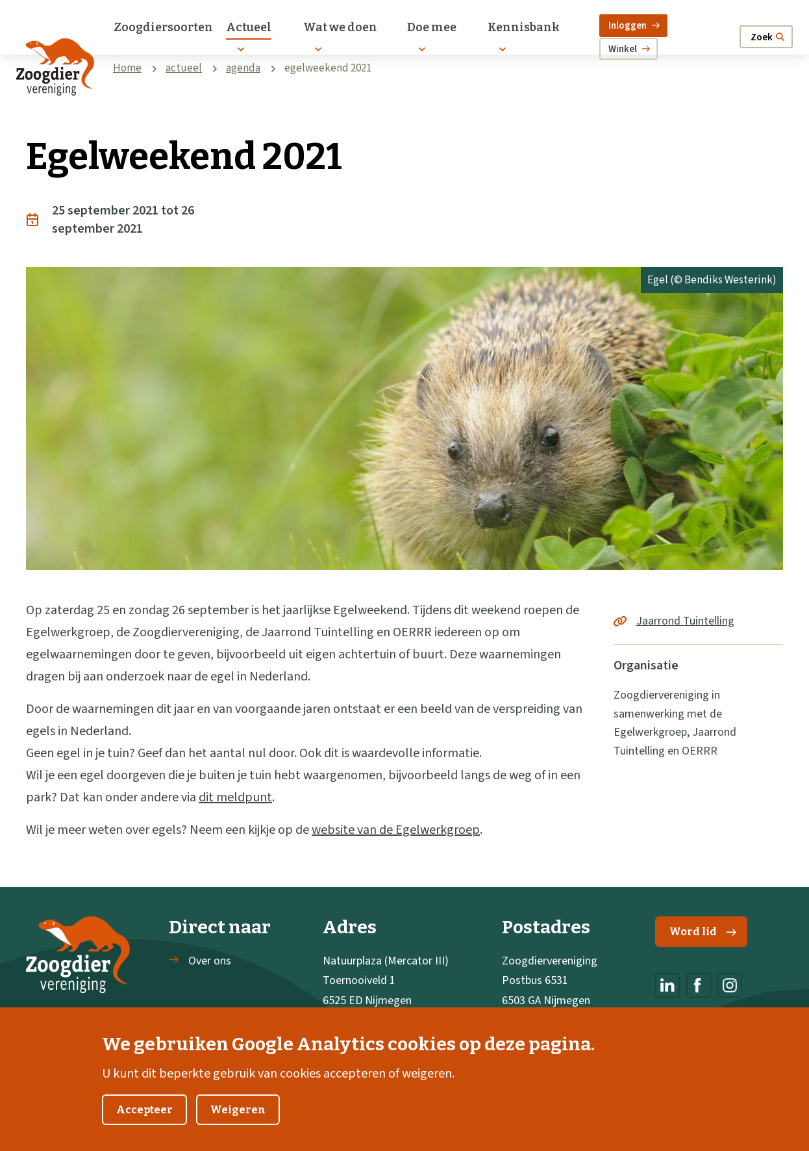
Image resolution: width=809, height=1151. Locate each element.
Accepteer (144, 1125)
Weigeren (238, 1125)
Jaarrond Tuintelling (685, 621)
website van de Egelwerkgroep (396, 830)
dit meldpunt (235, 797)
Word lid (702, 931)
